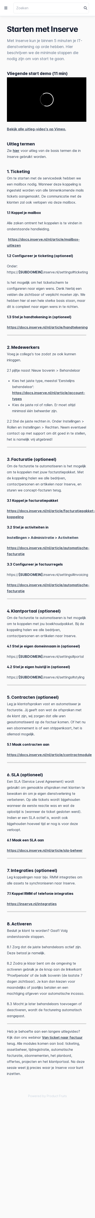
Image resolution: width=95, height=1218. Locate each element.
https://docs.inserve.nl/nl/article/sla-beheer (45, 850)
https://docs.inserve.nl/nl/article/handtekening (47, 327)
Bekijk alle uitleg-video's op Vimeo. (36, 129)
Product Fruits (57, 1096)
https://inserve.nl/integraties (32, 904)
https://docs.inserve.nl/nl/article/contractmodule (49, 755)
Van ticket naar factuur (62, 1037)
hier (16, 150)
